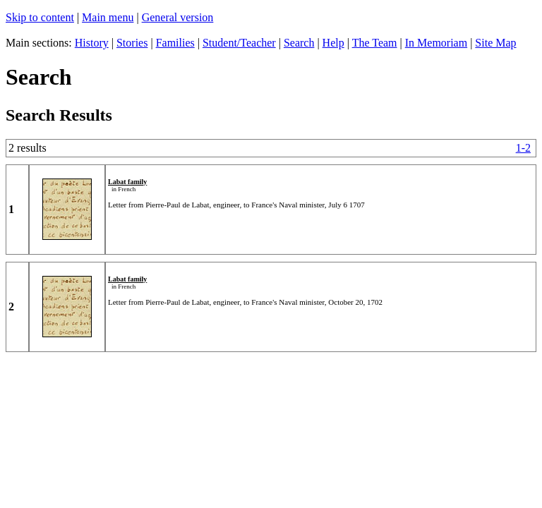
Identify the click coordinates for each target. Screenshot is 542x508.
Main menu (107, 17)
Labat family (127, 182)
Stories (131, 43)
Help (333, 43)
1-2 (523, 148)
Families (175, 43)
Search (299, 43)
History (92, 43)
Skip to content (40, 17)
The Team (374, 43)
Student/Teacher (239, 43)
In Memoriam (436, 43)
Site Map (495, 43)
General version (178, 17)
